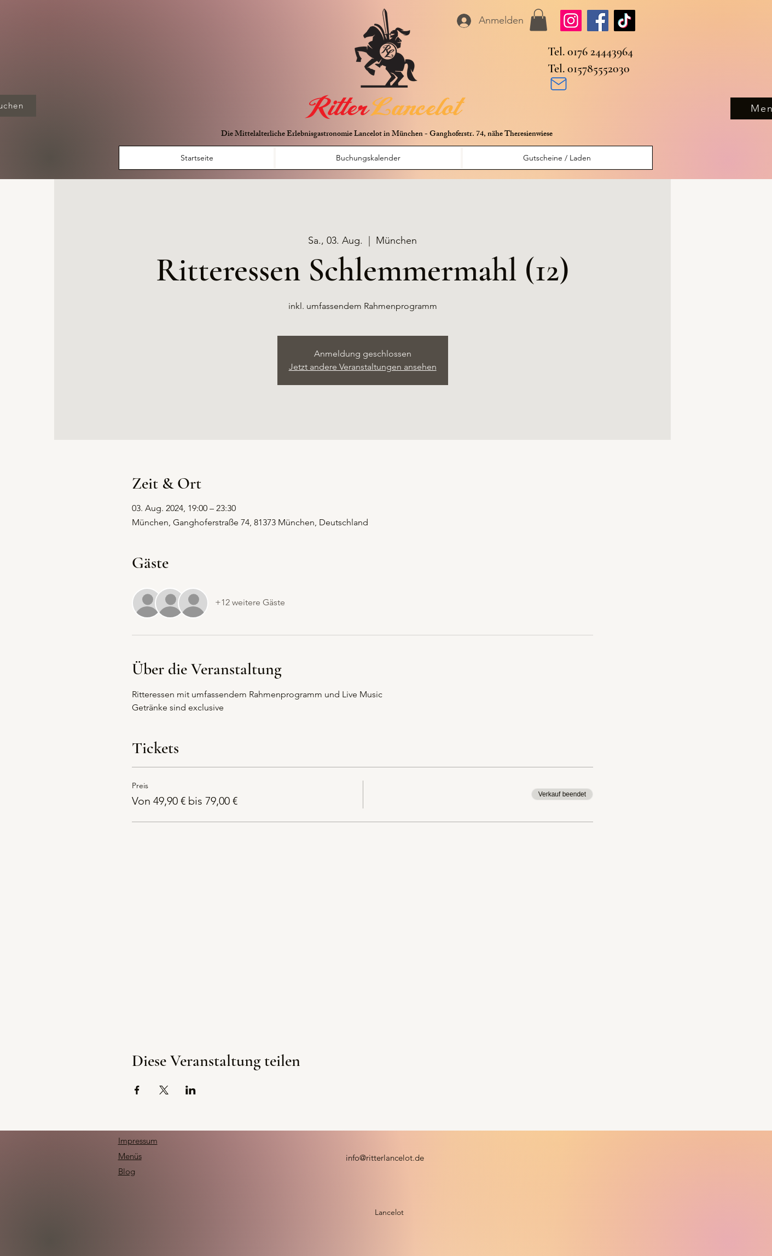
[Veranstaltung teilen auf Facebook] (137, 1090)
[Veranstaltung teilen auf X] (164, 1090)
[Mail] (559, 84)
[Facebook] (597, 20)
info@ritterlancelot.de (385, 1157)
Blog (126, 1171)
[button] (538, 20)
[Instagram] (571, 20)
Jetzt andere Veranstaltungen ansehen (363, 367)
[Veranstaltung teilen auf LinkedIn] (190, 1090)
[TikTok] (624, 20)
